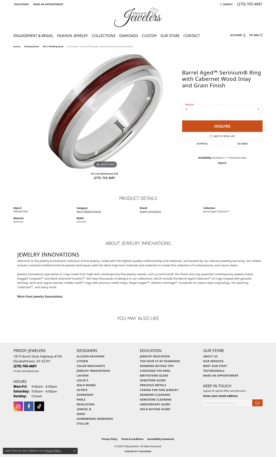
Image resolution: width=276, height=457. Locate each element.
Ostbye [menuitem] (82, 390)
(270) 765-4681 (104, 178)
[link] (47, 4)
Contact (191, 35)
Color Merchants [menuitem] (91, 366)
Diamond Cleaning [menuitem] (155, 395)
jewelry (17, 46)
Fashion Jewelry (72, 35)
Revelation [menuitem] (85, 404)
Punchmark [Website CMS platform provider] (145, 451)
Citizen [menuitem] (82, 361)
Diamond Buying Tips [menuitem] (157, 366)
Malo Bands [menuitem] (86, 385)
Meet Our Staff (215, 366)
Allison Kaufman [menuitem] (90, 356)
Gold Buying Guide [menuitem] (155, 409)
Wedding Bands (31, 46)
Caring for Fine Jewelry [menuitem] (159, 390)
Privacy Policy (109, 439)
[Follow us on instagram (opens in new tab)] (18, 406)
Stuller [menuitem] (83, 423)
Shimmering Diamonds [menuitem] (95, 419)
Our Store (170, 35)
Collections (103, 35)
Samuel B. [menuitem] (84, 409)
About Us (210, 356)
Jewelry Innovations (150, 211)
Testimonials (213, 371)
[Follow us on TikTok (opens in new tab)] (39, 406)
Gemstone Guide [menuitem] (153, 380)
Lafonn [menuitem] (83, 375)
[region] (105, 111)
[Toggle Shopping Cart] (256, 35)
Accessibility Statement (160, 439)
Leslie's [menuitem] (82, 380)
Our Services (213, 361)
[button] (21, 4)
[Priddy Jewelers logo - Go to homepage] (138, 17)
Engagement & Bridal (33, 35)
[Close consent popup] (74, 451)
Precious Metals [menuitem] (153, 385)
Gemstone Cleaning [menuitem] (156, 399)
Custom (149, 35)
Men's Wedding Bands (53, 46)
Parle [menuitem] (81, 399)
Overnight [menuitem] (85, 395)
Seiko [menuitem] (81, 414)
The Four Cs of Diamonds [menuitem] (160, 361)
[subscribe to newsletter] (257, 402)
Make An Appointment (220, 375)
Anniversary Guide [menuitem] (155, 404)
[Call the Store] (25, 366)
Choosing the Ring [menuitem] (155, 371)
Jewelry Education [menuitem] (155, 356)
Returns (243, 143)
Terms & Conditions (132, 439)
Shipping (202, 143)
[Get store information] (26, 371)
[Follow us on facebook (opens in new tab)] (29, 406)
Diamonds (128, 35)
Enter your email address (220, 396)
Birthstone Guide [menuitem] (154, 375)
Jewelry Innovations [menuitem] (93, 371)
